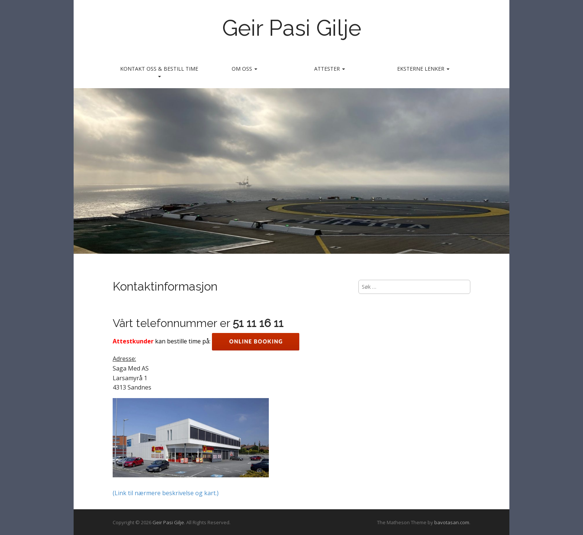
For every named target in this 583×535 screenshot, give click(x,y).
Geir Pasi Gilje (291, 28)
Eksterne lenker (423, 68)
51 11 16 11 (258, 323)
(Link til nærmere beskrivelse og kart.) (166, 493)
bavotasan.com (451, 522)
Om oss (244, 68)
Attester (329, 68)
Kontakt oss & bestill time (159, 71)
